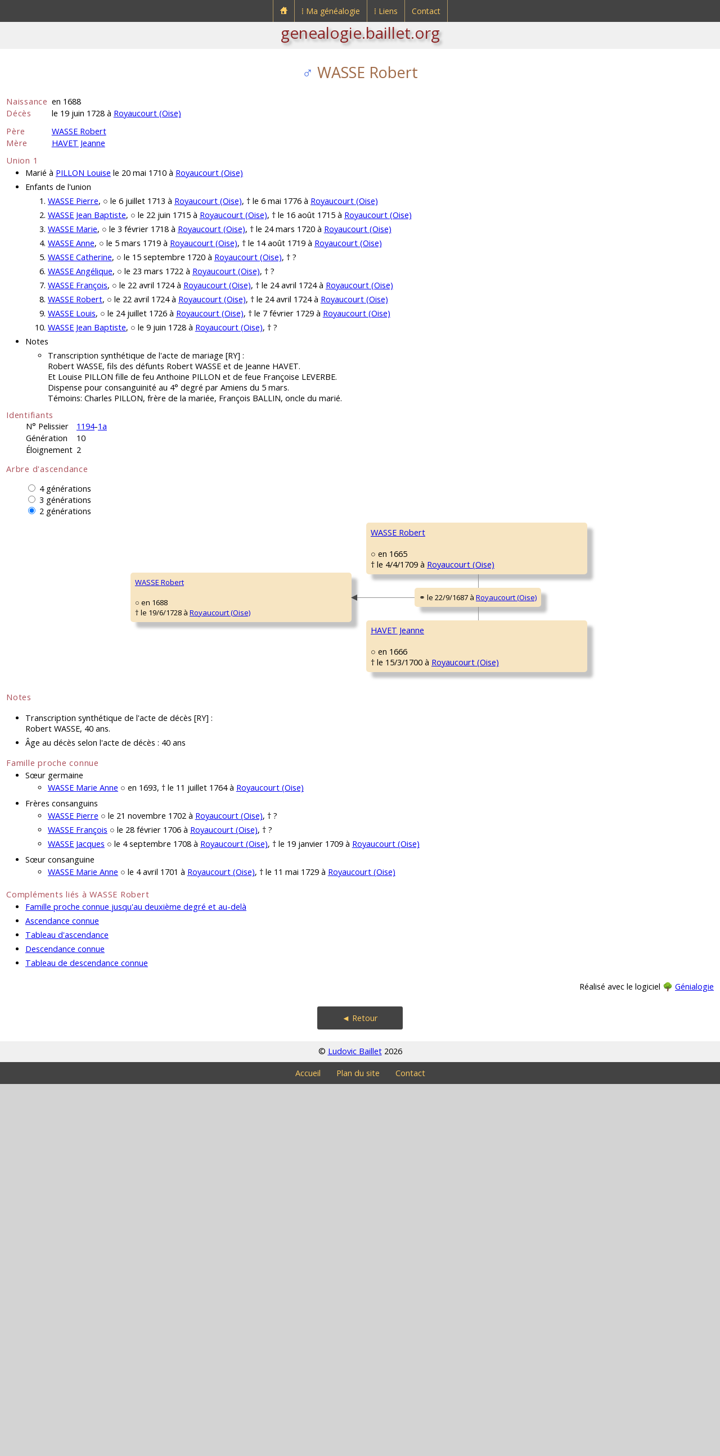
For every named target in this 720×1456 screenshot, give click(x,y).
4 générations (65, 488)
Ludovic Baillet (355, 1423)
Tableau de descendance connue (86, 1335)
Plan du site (358, 1445)
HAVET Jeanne (78, 143)
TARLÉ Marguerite (400, 701)
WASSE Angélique (80, 271)
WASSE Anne (71, 243)
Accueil (308, 1445)
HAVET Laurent (396, 836)
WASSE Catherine (80, 257)
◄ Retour (360, 1390)
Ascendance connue (62, 1292)
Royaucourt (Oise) (147, 113)
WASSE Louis (72, 313)
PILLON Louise (83, 172)
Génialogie (694, 1358)
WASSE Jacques (76, 1215)
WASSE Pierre (73, 201)
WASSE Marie (72, 229)
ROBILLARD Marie (400, 970)
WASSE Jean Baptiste (87, 215)
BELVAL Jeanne (575, 869)
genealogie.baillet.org (360, 32)
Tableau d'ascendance (67, 1306)
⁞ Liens (386, 11)
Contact (426, 11)
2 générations (65, 511)
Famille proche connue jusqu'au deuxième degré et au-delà (135, 1278)
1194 (85, 426)
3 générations (65, 500)
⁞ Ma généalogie (331, 11)
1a (102, 426)
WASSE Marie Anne (83, 1159)
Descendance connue (65, 1321)
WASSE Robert (79, 131)
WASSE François (77, 285)
